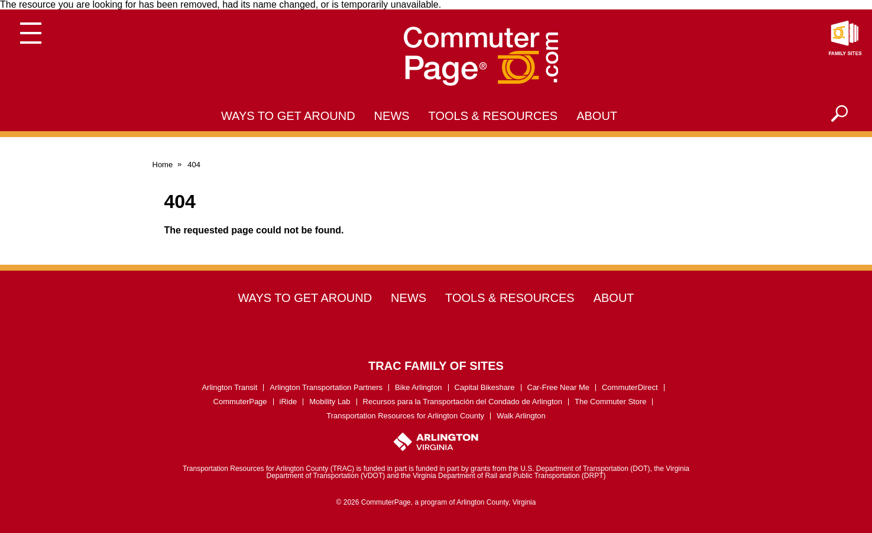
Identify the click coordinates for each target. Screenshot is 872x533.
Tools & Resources (493, 115)
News (392, 115)
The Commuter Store (610, 401)
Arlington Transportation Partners (326, 387)
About (596, 115)
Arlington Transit (229, 387)
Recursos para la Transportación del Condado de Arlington (463, 401)
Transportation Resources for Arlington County (405, 415)
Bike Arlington (418, 387)
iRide (288, 401)
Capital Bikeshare (485, 387)
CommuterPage (240, 401)
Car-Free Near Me (558, 387)
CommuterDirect (630, 387)
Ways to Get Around (288, 115)
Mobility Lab (329, 401)
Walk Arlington (521, 415)
